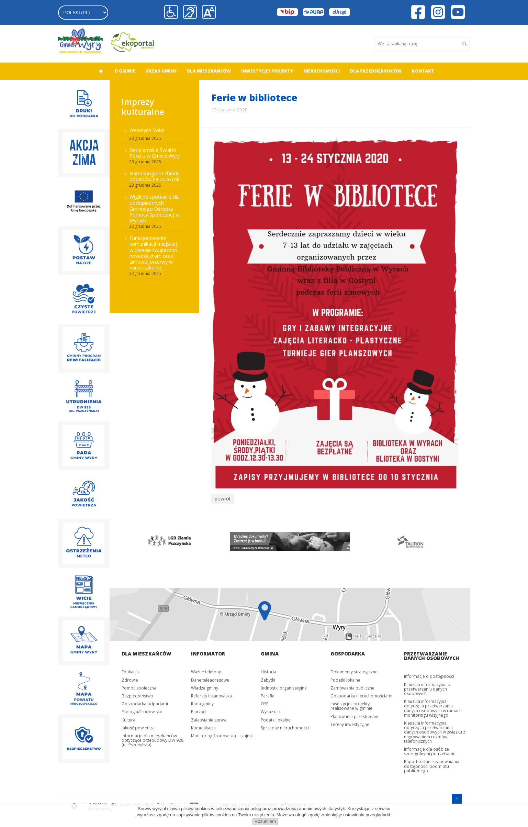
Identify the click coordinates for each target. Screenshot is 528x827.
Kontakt (423, 71)
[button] (208, 12)
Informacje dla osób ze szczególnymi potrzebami (429, 750)
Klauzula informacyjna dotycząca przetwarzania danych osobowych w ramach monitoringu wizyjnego (433, 707)
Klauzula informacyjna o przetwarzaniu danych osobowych (427, 687)
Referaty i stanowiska (211, 694)
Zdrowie (130, 679)
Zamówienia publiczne (352, 687)
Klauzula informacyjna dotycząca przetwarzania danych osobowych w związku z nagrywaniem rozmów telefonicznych (434, 731)
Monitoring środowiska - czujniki (222, 734)
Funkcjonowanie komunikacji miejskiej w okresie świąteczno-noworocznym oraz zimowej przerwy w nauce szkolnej (154, 253)
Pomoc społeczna (139, 687)
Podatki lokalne (276, 718)
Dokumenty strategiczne (354, 671)
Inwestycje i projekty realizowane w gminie (351, 705)
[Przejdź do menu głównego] (457, 796)
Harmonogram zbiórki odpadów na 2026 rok (154, 176)
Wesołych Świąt (147, 130)
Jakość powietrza (138, 726)
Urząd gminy (161, 71)
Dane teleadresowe (210, 679)
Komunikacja (203, 726)
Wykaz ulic (271, 711)
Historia (268, 671)
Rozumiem (265, 821)
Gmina (270, 652)
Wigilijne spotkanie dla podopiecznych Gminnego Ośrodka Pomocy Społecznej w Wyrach (155, 209)
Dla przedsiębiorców (376, 71)
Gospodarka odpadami (145, 703)
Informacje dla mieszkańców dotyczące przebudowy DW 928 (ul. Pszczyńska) (152, 738)
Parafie (267, 694)
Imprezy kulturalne (143, 106)
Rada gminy (202, 703)
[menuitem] (99, 71)
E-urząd (198, 711)
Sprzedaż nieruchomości (285, 726)
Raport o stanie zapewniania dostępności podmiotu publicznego (431, 765)
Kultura (128, 718)
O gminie (124, 71)
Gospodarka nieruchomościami (361, 694)
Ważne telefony (206, 671)
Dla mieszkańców (209, 71)
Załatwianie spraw (208, 718)
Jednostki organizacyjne (284, 687)
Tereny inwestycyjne (349, 723)
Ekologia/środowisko (142, 711)
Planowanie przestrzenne (355, 715)
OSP (265, 703)
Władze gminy (204, 687)
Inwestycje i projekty (267, 71)
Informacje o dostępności (429, 675)
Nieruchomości (321, 71)
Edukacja (130, 671)
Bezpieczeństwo (137, 694)
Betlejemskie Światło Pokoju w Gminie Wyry (155, 153)
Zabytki (268, 679)
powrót (222, 498)
